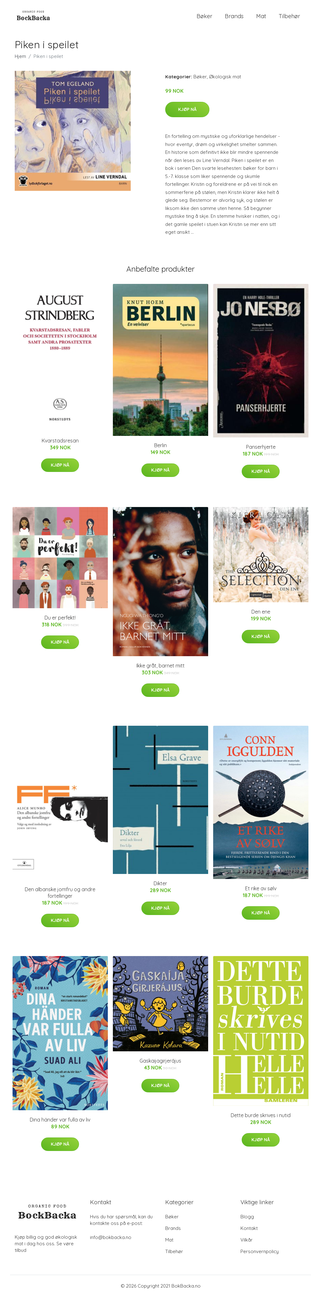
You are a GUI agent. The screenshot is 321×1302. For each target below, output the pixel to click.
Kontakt (249, 1234)
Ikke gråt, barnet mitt (160, 671)
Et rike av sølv (260, 894)
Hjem (20, 62)
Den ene (260, 617)
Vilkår (246, 1245)
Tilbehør (289, 18)
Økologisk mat (225, 82)
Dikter (160, 889)
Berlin (160, 451)
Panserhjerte (261, 452)
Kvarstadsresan (60, 446)
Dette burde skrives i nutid (261, 1120)
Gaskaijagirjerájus (160, 1066)
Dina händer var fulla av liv (60, 1125)
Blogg (247, 1222)
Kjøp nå (187, 115)
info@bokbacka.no (110, 1243)
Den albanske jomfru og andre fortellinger (60, 898)
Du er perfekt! (60, 623)
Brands (234, 18)
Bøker (204, 18)
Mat (261, 18)
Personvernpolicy (259, 1257)
